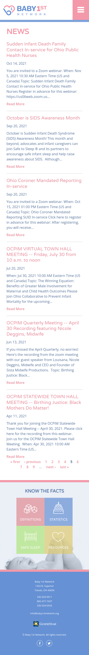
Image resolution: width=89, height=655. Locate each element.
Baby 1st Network (26, 10)
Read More (15, 104)
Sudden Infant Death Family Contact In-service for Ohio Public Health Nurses (42, 49)
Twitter (49, 643)
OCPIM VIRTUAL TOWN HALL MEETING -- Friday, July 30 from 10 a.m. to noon (41, 254)
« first (15, 461)
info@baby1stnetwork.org (44, 613)
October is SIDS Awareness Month (43, 118)
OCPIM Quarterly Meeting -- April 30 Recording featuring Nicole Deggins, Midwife (42, 328)
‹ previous (32, 461)
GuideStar (44, 623)
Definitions (30, 519)
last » (64, 467)
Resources (59, 548)
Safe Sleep (30, 548)
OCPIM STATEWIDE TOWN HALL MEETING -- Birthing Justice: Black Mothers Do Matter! (43, 402)
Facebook (40, 643)
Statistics (58, 519)
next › (51, 467)
